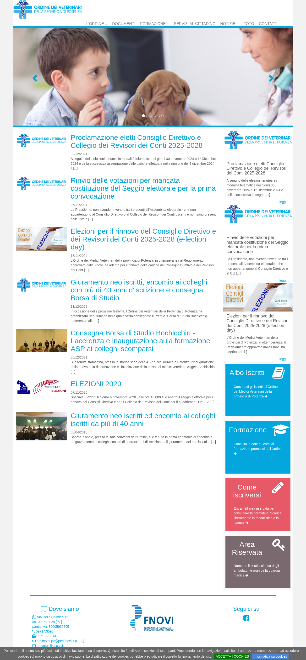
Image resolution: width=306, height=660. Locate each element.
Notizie (229, 24)
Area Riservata (247, 548)
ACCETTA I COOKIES (232, 656)
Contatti (270, 24)
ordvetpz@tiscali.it (50, 646)
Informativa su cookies (270, 656)
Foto (249, 24)
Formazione (154, 24)
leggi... (284, 202)
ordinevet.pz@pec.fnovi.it (55, 641)
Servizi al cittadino (194, 24)
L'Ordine (97, 24)
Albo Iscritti (247, 372)
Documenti (123, 24)
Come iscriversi (247, 491)
